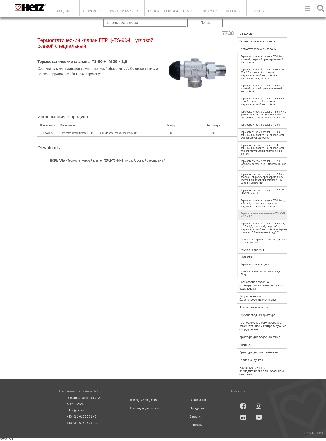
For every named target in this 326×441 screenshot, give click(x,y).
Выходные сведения (143, 400)
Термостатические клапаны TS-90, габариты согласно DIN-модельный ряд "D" (263, 164)
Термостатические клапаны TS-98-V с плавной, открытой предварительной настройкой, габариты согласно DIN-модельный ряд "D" (262, 178)
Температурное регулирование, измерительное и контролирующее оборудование (262, 326)
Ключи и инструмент (252, 249)
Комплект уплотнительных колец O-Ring (261, 273)
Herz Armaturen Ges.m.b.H (79, 391)
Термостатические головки (257, 41)
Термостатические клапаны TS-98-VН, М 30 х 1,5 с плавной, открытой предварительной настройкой (263, 203)
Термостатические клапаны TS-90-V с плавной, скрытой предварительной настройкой (262, 88)
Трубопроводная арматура (257, 315)
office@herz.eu (76, 410)
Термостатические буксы (255, 264)
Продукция (197, 408)
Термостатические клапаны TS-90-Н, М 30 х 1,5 (263, 215)
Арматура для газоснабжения (259, 352)
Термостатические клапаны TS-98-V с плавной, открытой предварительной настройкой (262, 59)
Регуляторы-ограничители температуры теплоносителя (264, 241)
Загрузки (195, 416)
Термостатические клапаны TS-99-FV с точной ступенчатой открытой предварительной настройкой (263, 101)
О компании (91, 11)
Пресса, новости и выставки (170, 11)
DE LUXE (245, 33)
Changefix (246, 257)
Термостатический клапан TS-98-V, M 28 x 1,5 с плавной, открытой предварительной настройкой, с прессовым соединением (262, 74)
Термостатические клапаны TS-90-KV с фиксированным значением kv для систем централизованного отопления (263, 114)
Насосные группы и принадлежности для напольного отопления (261, 371)
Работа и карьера (124, 11)
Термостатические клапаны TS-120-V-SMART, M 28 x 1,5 (262, 192)
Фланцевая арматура (253, 307)
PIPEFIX (245, 344)
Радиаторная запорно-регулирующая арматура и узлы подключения (261, 285)
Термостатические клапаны (258, 49)
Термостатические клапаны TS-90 (260, 124)
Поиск (205, 22)
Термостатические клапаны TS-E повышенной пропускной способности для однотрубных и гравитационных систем (263, 149)
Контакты (256, 11)
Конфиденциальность (144, 408)
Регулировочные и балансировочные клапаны (257, 298)
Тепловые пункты (251, 360)
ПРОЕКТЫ (233, 11)
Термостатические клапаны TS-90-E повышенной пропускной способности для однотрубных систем (263, 135)
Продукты (65, 11)
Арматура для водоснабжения (259, 337)
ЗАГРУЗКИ (210, 11)
